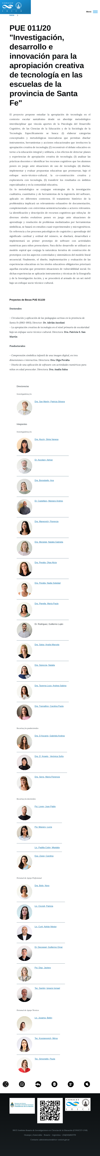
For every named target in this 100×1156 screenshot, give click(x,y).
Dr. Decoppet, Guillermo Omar (49, 947)
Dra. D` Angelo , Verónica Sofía (49, 756)
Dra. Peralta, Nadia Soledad (48, 583)
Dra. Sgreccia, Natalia (45, 665)
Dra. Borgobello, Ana (44, 480)
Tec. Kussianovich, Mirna (46, 1038)
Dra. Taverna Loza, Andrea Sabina (50, 686)
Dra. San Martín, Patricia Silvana (50, 401)
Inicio (12, 15)
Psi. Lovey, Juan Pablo (45, 806)
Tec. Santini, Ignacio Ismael (47, 988)
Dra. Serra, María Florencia (47, 777)
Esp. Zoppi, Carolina (44, 856)
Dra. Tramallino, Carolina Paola (49, 706)
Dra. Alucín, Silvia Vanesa (46, 439)
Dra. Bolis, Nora (42, 886)
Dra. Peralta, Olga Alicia (46, 562)
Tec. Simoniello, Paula (45, 1059)
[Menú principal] (91, 11)
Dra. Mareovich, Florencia (46, 521)
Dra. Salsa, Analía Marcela (47, 645)
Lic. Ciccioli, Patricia (44, 906)
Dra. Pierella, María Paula (46, 603)
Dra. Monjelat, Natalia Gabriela (49, 542)
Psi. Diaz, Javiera (43, 968)
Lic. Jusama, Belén (43, 1018)
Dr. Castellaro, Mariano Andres (49, 501)
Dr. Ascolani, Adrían (44, 460)
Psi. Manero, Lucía (43, 827)
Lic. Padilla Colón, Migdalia (47, 847)
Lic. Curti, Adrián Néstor (46, 927)
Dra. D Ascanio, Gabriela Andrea (50, 736)
